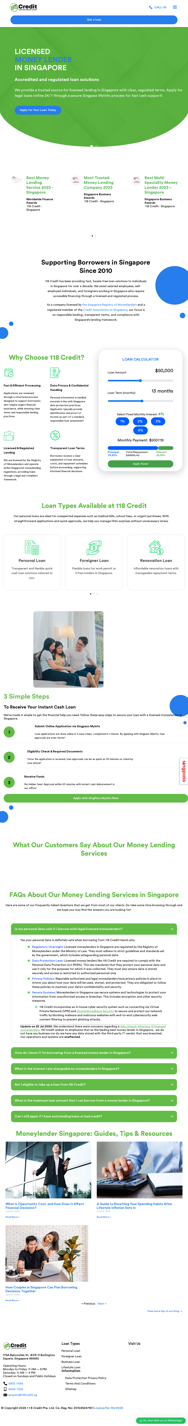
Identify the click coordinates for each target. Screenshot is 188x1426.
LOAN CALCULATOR (140, 359)
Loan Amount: (140, 372)
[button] (91, 146)
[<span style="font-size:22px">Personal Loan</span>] (32, 547)
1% (122, 421)
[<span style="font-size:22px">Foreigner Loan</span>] (94, 547)
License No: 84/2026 (108, 1408)
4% (140, 430)
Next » (102, 1303)
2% (140, 421)
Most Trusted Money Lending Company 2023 (98, 183)
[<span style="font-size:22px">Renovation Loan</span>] (156, 547)
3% (158, 421)
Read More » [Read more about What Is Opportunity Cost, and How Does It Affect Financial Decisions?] (12, 1217)
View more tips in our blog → (164, 1311)
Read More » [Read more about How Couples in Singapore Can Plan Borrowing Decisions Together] (12, 1300)
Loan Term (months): (140, 392)
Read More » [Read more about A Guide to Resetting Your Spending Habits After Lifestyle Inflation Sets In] (104, 1217)
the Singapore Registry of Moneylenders (109, 304)
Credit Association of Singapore (105, 309)
